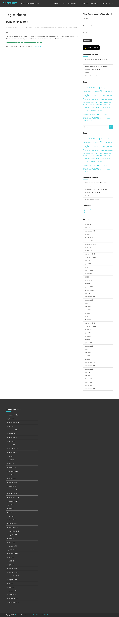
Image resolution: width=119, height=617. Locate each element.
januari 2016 (89, 343)
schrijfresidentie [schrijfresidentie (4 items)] (88, 114)
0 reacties (30, 27)
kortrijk (70, 27)
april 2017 (88, 313)
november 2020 (90, 237)
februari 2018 (89, 283)
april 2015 (88, 356)
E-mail (85, 33)
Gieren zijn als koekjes (92, 76)
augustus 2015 (89, 346)
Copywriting (72, 3)
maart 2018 (88, 280)
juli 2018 (87, 277)
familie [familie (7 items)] (85, 99)
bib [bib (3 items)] (107, 88)
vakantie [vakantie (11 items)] (95, 118)
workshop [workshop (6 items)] (87, 121)
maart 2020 (88, 251)
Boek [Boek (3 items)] (109, 88)
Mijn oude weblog (88, 212)
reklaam (39, 27)
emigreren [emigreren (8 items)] (107, 95)
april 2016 (88, 336)
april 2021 (88, 234)
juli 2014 (87, 372)
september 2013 (90, 389)
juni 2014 (88, 375)
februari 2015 (89, 359)
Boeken (56, 3)
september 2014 (90, 366)
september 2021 (90, 231)
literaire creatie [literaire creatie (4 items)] (99, 104)
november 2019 (90, 254)
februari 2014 (89, 379)
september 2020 (90, 244)
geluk (67, 27)
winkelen (75, 27)
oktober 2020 (89, 241)
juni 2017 (88, 306)
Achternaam (87, 26)
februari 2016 (89, 339)
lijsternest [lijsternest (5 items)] (91, 104)
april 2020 (88, 247)
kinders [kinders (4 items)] (91, 102)
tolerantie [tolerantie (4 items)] (106, 114)
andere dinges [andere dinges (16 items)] (94, 87)
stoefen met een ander (46, 27)
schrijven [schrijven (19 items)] (98, 114)
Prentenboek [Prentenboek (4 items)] (107, 107)
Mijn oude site (87, 210)
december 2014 (90, 362)
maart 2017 (88, 316)
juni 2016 (88, 333)
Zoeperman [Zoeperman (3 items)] (94, 121)
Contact (104, 3)
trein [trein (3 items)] (90, 118)
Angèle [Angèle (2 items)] (104, 88)
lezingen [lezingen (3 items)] (85, 104)
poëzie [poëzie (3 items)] (101, 107)
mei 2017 (88, 310)
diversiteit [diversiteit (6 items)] (96, 96)
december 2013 (90, 385)
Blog (63, 3)
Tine (22, 27)
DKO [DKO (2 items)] (102, 95)
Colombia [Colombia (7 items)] (92, 91)
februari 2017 (89, 320)
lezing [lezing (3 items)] (109, 102)
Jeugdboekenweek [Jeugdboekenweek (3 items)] (108, 99)
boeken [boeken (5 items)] (85, 91)
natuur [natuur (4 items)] (85, 107)
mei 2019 (88, 267)
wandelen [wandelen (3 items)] (107, 118)
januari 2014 (89, 382)
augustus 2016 (89, 329)
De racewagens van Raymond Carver (96, 66)
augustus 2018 (89, 274)
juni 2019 (88, 264)
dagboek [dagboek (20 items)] (88, 95)
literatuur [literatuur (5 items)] (107, 104)
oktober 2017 (89, 293)
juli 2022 (87, 228)
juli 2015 (87, 349)
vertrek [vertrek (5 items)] (102, 118)
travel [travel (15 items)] (86, 117)
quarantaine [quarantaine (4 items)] (86, 111)
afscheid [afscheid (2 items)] (85, 88)
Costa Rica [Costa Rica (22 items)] (106, 91)
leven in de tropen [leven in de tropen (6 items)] (101, 102)
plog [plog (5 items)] (97, 107)
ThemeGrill (35, 615)
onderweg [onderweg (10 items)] (91, 107)
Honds (87, 73)
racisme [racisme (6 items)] (94, 111)
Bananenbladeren (17, 21)
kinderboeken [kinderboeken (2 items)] (86, 102)
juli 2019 (87, 260)
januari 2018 (89, 287)
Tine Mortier (10, 3)
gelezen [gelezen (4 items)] (91, 99)
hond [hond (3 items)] (101, 99)
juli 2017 (87, 303)
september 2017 (90, 297)
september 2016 (90, 326)
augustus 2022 (89, 224)
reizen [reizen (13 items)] (100, 110)
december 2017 (90, 290)
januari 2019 (89, 270)
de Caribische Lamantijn (92, 69)
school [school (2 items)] (104, 111)
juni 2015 (88, 352)
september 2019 (90, 257)
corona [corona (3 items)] (98, 91)
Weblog (54, 27)
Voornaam (86, 18)
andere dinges (61, 27)
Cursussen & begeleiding (89, 3)
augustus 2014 (89, 369)
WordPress (47, 615)
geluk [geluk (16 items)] (97, 99)
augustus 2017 (89, 300)
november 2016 (90, 323)
